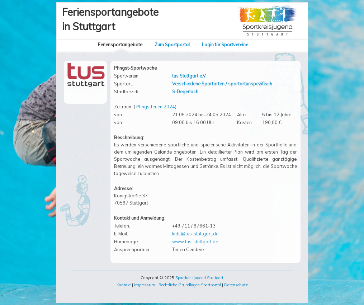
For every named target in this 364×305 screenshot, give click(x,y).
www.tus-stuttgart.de (195, 241)
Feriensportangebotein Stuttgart (110, 19)
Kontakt (124, 284)
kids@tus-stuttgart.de (195, 233)
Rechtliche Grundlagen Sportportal (190, 284)
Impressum (144, 284)
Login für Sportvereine (225, 44)
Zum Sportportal (172, 44)
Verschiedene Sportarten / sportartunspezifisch (222, 83)
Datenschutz (236, 284)
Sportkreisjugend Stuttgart (199, 277)
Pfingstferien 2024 (155, 106)
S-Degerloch (185, 91)
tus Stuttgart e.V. (189, 76)
